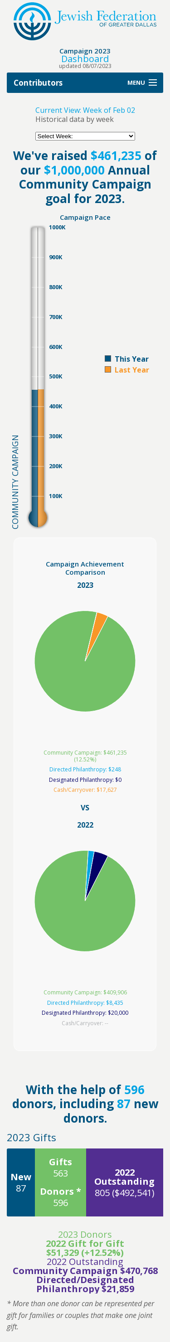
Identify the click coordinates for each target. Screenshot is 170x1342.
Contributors (38, 83)
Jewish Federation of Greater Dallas (85, 21)
